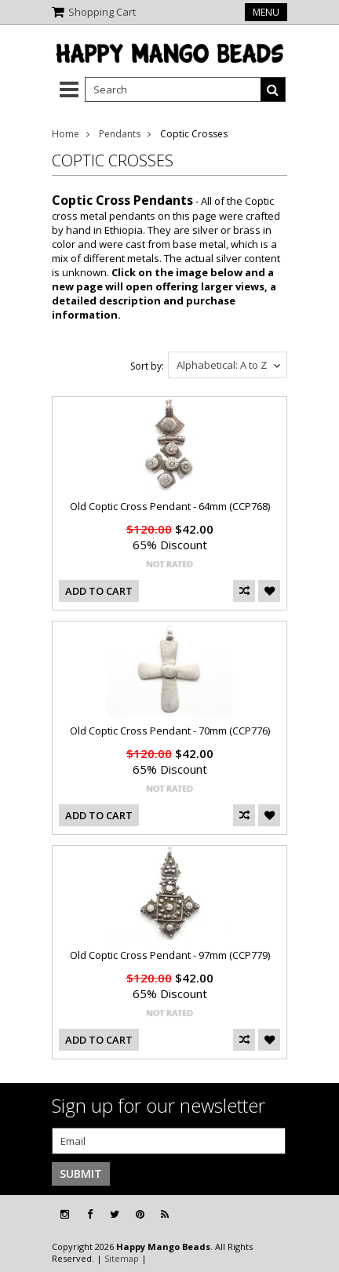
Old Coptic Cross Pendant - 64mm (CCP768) (170, 506)
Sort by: (147, 366)
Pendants (119, 133)
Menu (266, 12)
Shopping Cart (102, 12)
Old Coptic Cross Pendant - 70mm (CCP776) (170, 730)
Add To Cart (99, 591)
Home (65, 133)
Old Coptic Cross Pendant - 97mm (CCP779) (170, 955)
